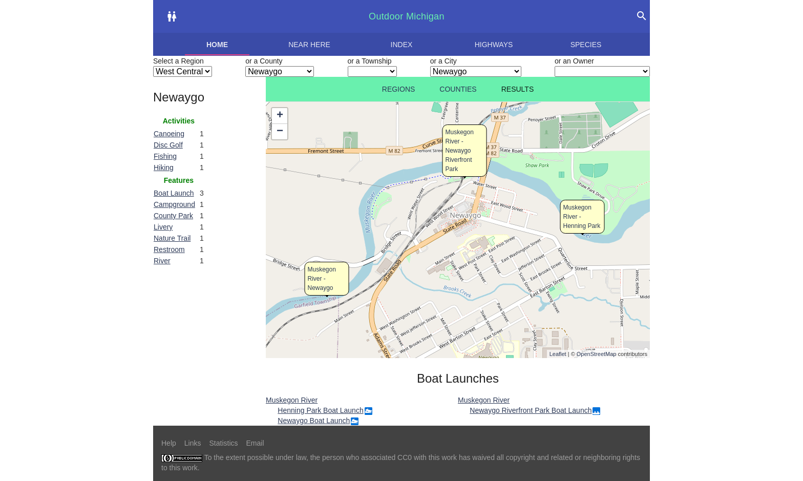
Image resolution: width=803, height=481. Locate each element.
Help (168, 443)
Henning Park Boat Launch (320, 410)
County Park (173, 216)
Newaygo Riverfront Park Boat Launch (530, 410)
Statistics (223, 443)
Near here (309, 44)
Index (402, 44)
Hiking (164, 167)
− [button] (280, 131)
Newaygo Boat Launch (314, 420)
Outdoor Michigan (407, 16)
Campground (174, 204)
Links (192, 443)
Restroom (169, 249)
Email (255, 443)
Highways (494, 44)
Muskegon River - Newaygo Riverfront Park (460, 151)
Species (586, 44)
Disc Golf (168, 145)
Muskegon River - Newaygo (322, 278)
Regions (398, 89)
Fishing (165, 156)
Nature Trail (172, 238)
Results (517, 89)
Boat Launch (174, 193)
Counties (457, 89)
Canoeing (169, 134)
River (162, 261)
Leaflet (558, 354)
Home (217, 44)
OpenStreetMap (597, 354)
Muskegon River (292, 400)
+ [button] (280, 115)
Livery (163, 227)
